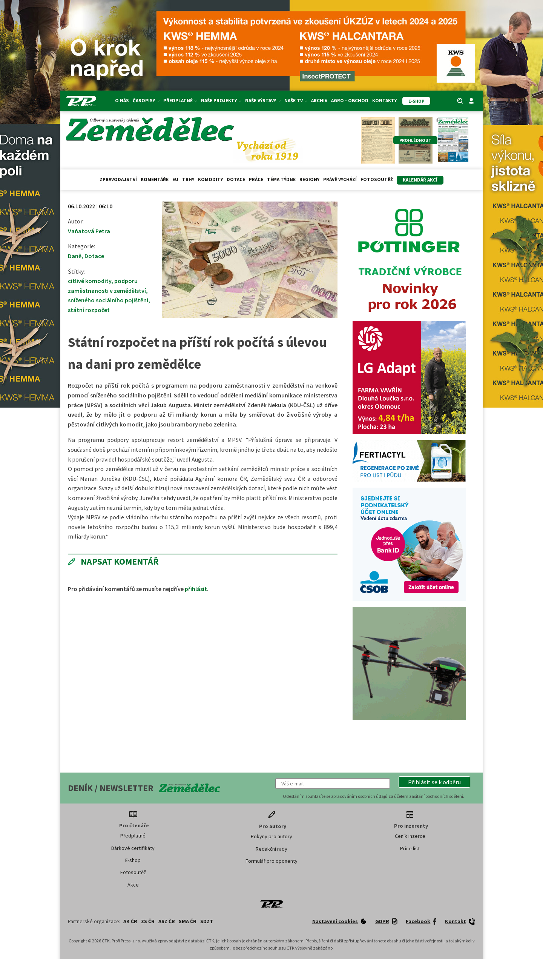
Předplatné (180, 100)
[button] (434, 782)
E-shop (133, 860)
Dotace (236, 179)
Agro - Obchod (349, 100)
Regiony (309, 179)
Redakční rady (271, 848)
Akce (133, 884)
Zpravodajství (118, 179)
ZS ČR (148, 921)
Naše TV (295, 100)
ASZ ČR (166, 921)
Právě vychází (340, 179)
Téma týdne (281, 179)
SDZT (206, 921)
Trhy (188, 179)
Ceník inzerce (410, 836)
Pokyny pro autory (271, 836)
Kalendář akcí (420, 180)
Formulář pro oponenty (271, 860)
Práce (256, 179)
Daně (74, 256)
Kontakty (384, 100)
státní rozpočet (89, 310)
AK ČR (130, 921)
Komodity (210, 179)
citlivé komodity (89, 281)
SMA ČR (187, 921)
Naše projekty (221, 100)
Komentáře (155, 179)
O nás (122, 100)
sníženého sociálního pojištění (108, 300)
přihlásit (196, 589)
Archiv (319, 100)
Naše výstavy (263, 100)
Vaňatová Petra (89, 231)
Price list (410, 848)
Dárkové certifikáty (133, 848)
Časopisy (146, 100)
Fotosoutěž (376, 179)
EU (175, 179)
